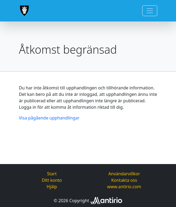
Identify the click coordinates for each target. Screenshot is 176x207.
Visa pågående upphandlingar (49, 118)
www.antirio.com (124, 187)
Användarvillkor (124, 174)
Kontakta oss (124, 180)
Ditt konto (52, 180)
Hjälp (52, 187)
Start (52, 174)
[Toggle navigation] (149, 10)
